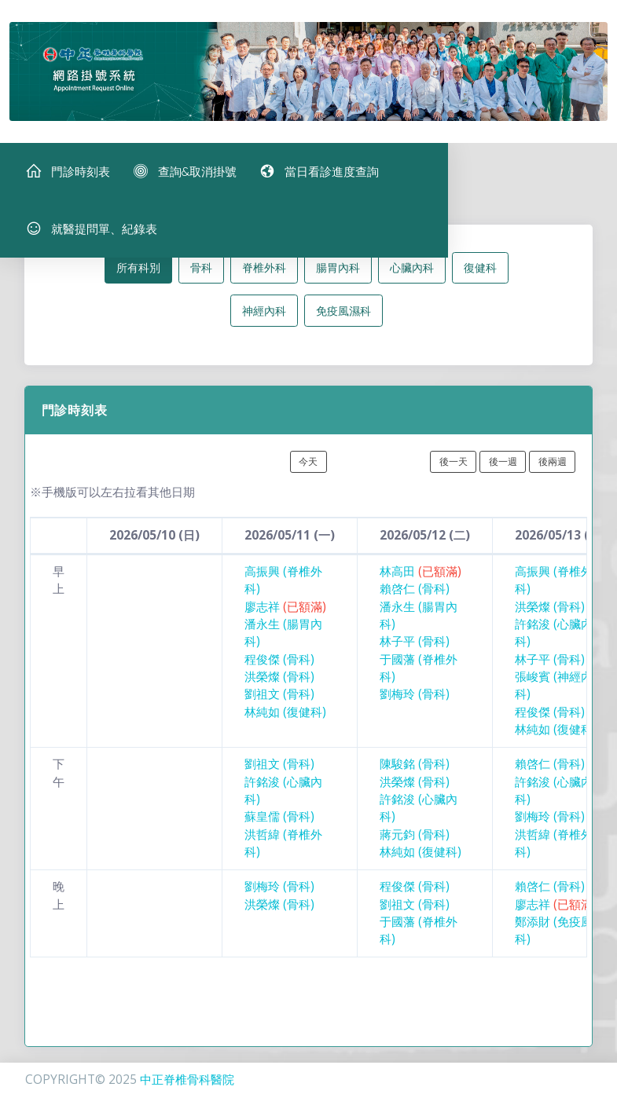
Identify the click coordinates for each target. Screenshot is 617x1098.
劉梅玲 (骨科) (415, 700)
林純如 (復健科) (285, 717)
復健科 (480, 273)
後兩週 (552, 467)
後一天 (453, 467)
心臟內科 (412, 273)
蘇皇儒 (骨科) (279, 822)
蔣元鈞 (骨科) (415, 840)
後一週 (503, 467)
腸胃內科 (338, 273)
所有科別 (138, 273)
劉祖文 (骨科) (279, 700)
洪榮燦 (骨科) (279, 683)
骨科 (201, 273)
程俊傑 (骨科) (279, 665)
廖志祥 (285, 612)
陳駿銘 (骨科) (415, 770)
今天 (308, 467)
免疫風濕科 (343, 316)
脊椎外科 (264, 273)
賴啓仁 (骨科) (415, 595)
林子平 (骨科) (415, 647)
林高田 (420, 577)
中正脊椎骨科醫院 (187, 1079)
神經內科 (264, 316)
